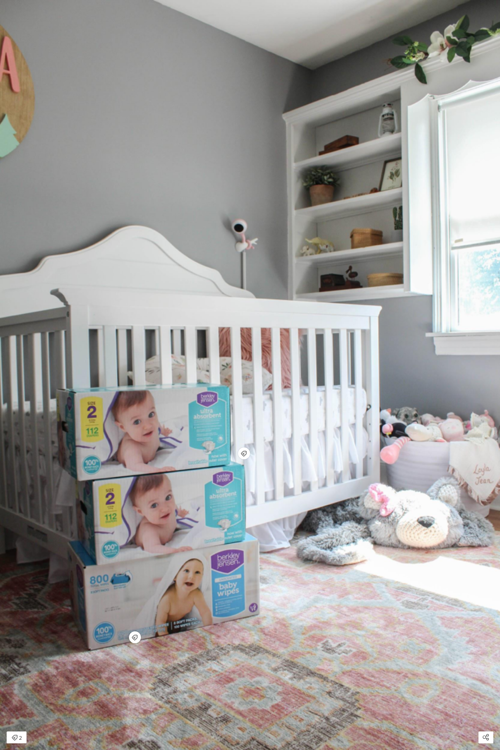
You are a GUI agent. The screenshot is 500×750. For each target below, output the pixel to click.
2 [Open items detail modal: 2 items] (17, 738)
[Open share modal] (485, 737)
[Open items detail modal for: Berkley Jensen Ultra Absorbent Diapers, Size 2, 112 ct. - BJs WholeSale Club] (244, 453)
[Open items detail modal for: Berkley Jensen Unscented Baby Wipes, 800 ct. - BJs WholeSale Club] (135, 637)
